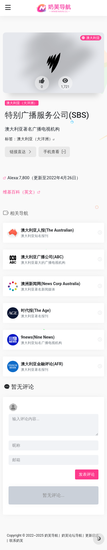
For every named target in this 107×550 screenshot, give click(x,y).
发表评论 (87, 474)
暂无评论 (22, 386)
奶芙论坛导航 (72, 535)
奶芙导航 (51, 535)
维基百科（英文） (20, 192)
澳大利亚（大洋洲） (21, 103)
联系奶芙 (16, 541)
